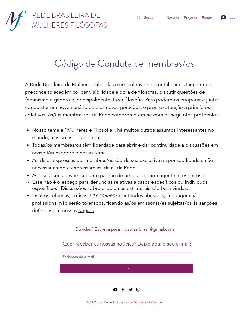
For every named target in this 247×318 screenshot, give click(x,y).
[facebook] (123, 289)
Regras (86, 210)
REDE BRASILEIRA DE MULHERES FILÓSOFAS (69, 20)
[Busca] (148, 17)
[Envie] (126, 268)
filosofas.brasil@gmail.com (147, 229)
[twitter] (130, 289)
